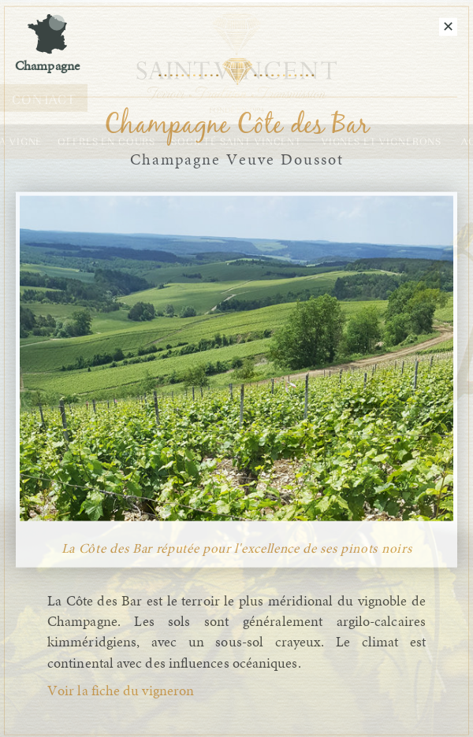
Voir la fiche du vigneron (120, 691)
